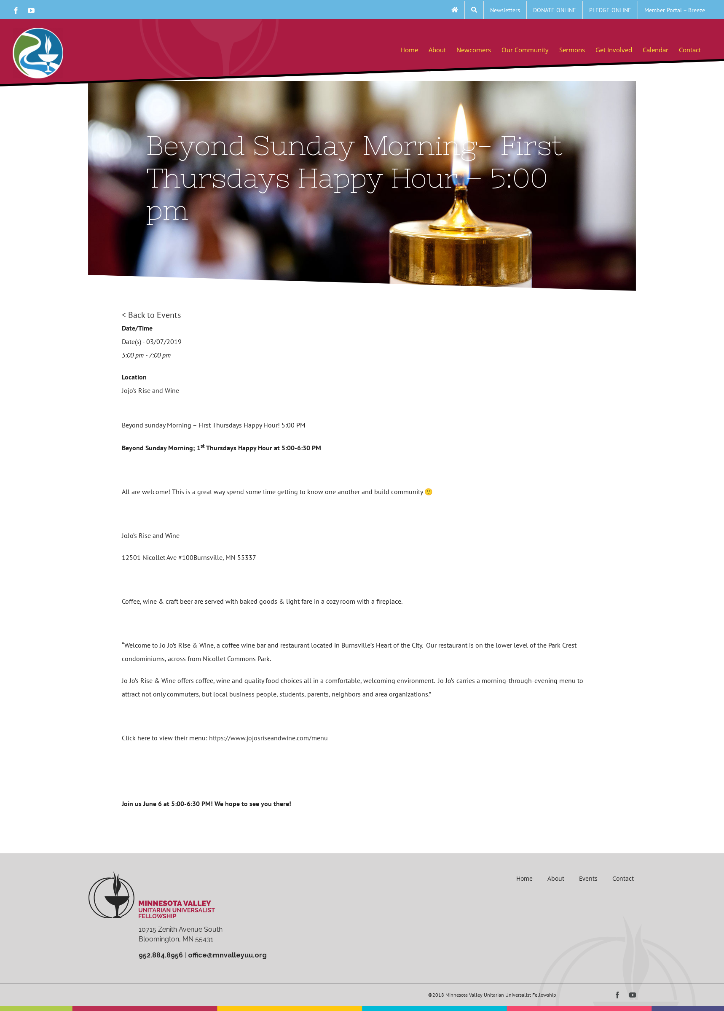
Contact (623, 878)
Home (524, 878)
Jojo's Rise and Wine (150, 390)
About (555, 878)
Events (588, 878)
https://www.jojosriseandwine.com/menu (268, 738)
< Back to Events (151, 314)
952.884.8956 (161, 955)
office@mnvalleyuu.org (227, 955)
